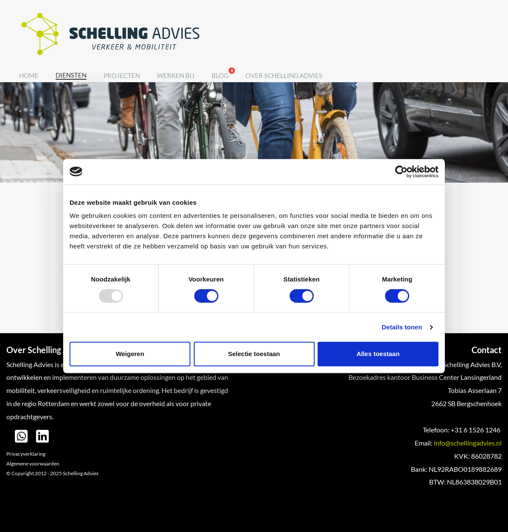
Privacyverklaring (25, 454)
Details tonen (402, 327)
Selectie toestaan (254, 353)
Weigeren (130, 353)
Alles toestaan (378, 353)
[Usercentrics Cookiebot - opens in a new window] (401, 171)
